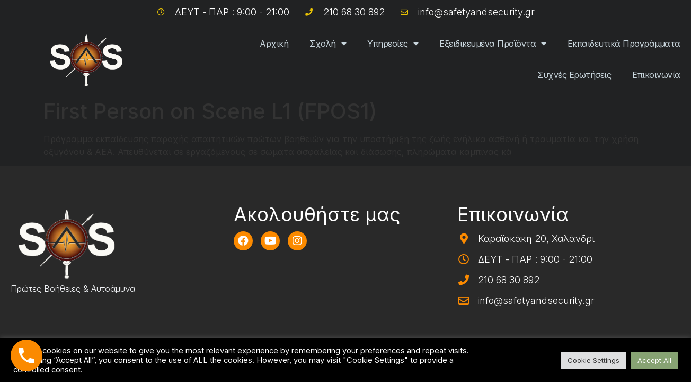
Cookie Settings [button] (593, 360)
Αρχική (274, 43)
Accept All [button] (654, 360)
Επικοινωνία (656, 75)
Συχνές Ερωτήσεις (574, 75)
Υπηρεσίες (392, 43)
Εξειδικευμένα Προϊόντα (492, 43)
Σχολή (327, 43)
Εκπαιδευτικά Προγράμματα (624, 43)
